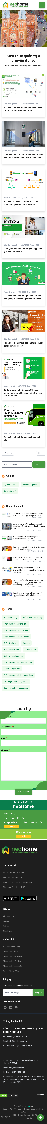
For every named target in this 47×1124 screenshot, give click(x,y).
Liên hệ (23, 836)
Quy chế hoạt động (11, 971)
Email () (4, 738)
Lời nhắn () (5, 750)
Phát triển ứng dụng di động (15, 887)
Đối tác (6, 926)
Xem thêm (11, 827)
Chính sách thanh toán (12, 966)
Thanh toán (7, 931)
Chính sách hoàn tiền (12, 961)
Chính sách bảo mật (11, 951)
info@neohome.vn (16, 1068)
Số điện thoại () (7, 727)
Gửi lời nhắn (23, 791)
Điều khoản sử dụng (11, 946)
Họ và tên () (6, 716)
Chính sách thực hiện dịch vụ (15, 956)
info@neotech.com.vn (18, 1041)
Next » (40, 453)
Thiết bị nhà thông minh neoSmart (17, 882)
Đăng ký (38, 993)
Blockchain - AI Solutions (14, 872)
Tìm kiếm (39, 465)
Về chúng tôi (8, 916)
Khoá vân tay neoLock (12, 877)
